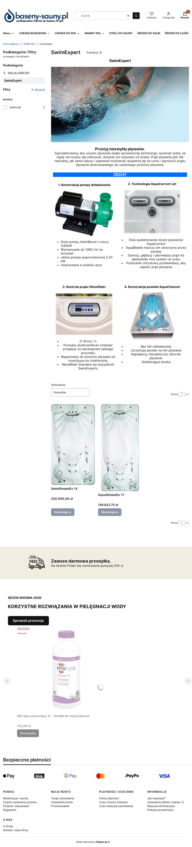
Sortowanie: (58, 384)
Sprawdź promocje (28, 621)
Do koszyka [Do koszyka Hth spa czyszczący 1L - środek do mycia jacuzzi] (28, 733)
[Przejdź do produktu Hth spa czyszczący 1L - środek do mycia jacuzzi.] (65, 668)
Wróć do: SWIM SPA (16, 72)
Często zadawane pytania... (20, 802)
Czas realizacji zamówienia (116, 806)
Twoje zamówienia (62, 798)
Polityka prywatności (160, 809)
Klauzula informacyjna (161, 806)
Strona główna (11, 43)
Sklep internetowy (91, 841)
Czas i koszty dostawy (113, 802)
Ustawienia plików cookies (164, 802)
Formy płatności (109, 798)
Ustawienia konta (62, 802)
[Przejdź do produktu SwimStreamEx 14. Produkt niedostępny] (73, 444)
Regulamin (9, 809)
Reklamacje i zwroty (15, 798)
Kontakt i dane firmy (15, 830)
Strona (174, 394)
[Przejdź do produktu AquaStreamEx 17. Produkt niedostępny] (120, 447)
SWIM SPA (29, 43)
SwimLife (15, 107)
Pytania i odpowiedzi (16, 806)
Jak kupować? (156, 798)
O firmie (8, 826)
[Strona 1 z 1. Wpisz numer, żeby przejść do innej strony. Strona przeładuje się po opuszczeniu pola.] (182, 394)
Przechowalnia (60, 806)
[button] (136, 15)
